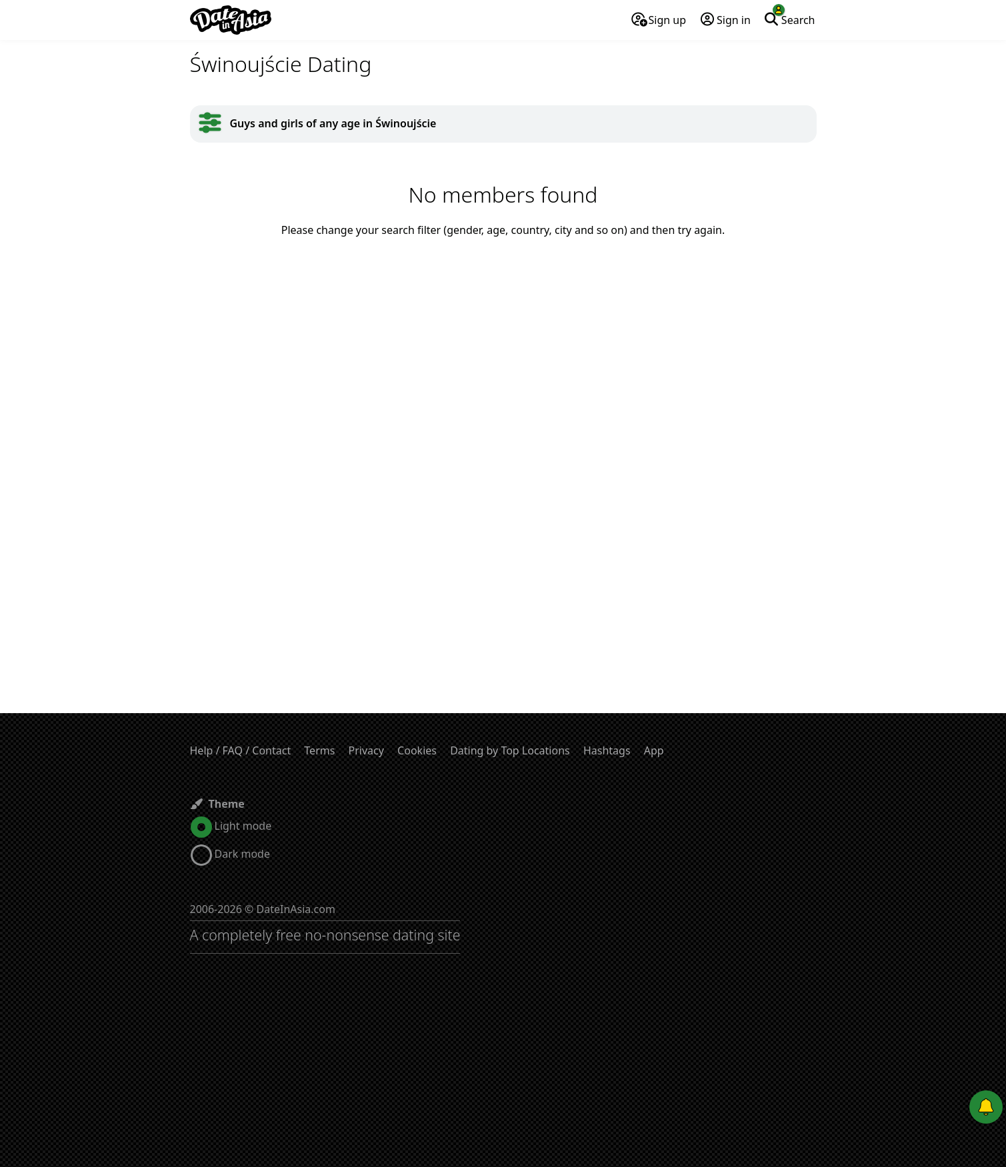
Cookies (417, 750)
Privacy (366, 750)
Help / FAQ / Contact (240, 750)
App (654, 750)
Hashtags (607, 750)
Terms (319, 750)
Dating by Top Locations (510, 750)
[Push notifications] (986, 1107)
